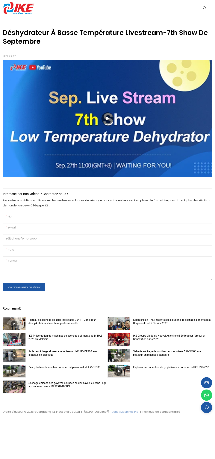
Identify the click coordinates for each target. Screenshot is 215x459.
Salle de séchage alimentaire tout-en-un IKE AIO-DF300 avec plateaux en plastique (63, 353)
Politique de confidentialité (161, 412)
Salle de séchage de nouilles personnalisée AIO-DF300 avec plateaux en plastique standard (167, 353)
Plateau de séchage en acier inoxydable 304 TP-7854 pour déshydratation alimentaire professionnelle (62, 321)
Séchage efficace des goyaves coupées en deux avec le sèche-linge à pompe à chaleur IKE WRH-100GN (67, 384)
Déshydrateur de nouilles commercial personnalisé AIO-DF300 (64, 367)
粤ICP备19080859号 (96, 412)
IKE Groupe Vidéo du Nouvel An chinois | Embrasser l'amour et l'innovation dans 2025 (169, 337)
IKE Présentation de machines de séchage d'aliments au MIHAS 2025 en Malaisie (65, 337)
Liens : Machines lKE (125, 412)
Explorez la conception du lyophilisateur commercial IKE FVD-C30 (171, 367)
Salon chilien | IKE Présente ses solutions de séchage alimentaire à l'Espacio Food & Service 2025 (172, 321)
